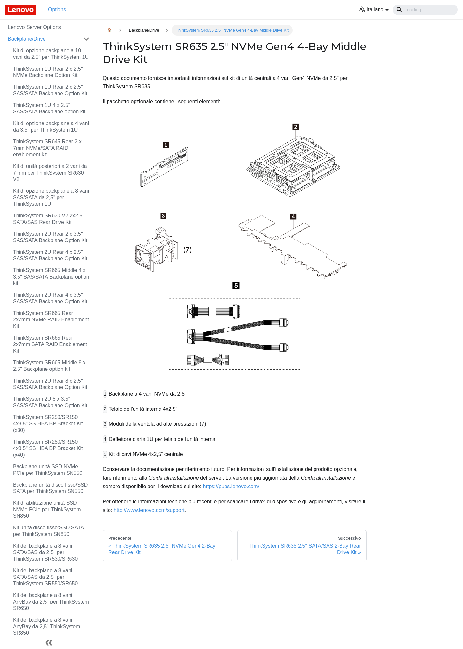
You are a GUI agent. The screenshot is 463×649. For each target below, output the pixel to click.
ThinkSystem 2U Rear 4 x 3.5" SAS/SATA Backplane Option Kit (50, 298)
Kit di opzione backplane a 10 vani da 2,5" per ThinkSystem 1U (51, 54)
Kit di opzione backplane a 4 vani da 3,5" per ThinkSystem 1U (51, 127)
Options (57, 9)
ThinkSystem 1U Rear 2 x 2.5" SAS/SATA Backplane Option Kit (50, 90)
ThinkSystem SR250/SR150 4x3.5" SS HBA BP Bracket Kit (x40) (48, 448)
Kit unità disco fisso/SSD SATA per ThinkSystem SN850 (48, 531)
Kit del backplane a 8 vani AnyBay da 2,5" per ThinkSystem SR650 (51, 601)
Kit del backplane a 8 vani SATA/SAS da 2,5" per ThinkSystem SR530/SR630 (45, 552)
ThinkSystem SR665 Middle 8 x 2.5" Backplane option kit (49, 366)
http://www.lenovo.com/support (149, 510)
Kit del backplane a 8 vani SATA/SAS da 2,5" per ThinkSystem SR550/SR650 (45, 577)
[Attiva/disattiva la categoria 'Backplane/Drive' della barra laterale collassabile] (86, 39)
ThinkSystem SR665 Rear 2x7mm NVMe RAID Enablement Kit (51, 319)
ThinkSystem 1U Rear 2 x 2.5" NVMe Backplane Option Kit (48, 72)
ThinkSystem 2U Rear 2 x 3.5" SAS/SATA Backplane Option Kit (50, 237)
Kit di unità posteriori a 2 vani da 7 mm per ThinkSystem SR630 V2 (50, 172)
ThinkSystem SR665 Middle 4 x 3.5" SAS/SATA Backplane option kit (51, 276)
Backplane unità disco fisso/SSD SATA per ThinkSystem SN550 (50, 488)
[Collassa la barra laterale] (48, 642)
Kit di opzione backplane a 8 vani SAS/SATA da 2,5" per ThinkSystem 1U (51, 197)
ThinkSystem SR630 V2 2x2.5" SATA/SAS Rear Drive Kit (48, 219)
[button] (374, 9)
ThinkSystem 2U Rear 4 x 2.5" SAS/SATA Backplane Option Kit (50, 255)
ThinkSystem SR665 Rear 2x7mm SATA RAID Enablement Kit (50, 344)
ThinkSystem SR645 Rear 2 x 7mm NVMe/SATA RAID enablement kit (47, 148)
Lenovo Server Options (34, 27)
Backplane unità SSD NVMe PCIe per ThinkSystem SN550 (47, 470)
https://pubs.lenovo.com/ (231, 486)
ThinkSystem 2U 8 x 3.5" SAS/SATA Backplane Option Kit (50, 402)
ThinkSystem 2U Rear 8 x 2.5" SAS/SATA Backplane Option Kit (50, 384)
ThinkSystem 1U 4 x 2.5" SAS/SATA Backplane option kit (49, 108)
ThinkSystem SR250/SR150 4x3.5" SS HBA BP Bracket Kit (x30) (48, 423)
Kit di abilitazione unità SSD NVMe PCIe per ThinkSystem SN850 (47, 509)
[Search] (425, 10)
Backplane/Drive (27, 39)
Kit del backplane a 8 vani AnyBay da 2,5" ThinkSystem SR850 (46, 626)
